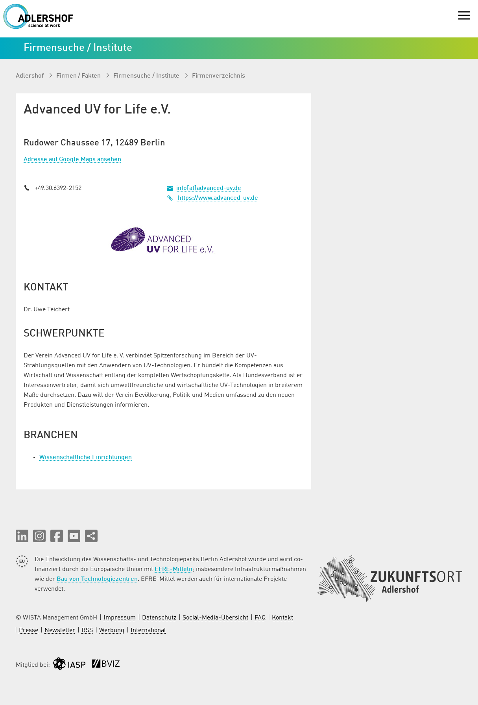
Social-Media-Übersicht (215, 618)
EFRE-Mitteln (173, 569)
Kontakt (282, 618)
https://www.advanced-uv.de (212, 198)
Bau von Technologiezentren (97, 579)
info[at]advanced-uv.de (208, 188)
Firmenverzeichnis (218, 76)
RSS (87, 630)
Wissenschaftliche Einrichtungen (85, 457)
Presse (28, 630)
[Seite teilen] (91, 536)
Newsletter (59, 630)
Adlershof (30, 76)
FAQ (260, 618)
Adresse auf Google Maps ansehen (72, 159)
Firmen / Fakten (79, 76)
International (148, 630)
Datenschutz (159, 618)
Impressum (119, 618)
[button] (22, 536)
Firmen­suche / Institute (147, 76)
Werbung (111, 630)
